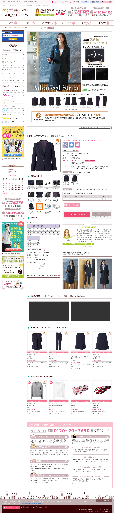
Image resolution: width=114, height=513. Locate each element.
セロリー (9, 95)
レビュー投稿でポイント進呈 (91, 477)
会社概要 (4, 501)
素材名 (29, 255)
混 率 (29, 257)
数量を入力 (67, 189)
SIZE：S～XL (31, 413)
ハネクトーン (10, 122)
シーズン (29, 253)
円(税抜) (33, 360)
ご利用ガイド (75, 2)
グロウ (8, 110)
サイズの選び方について (36, 249)
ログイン (85, 2)
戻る (50, 28)
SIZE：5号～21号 (32, 366)
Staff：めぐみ (66, 240)
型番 (30, 136)
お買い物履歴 (96, 2)
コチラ (106, 461)
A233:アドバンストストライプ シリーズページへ (94, 128)
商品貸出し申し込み (101, 213)
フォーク (9, 106)
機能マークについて (70, 150)
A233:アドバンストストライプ (79, 154)
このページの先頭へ (104, 500)
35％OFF (90, 160)
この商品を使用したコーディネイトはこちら (76, 253)
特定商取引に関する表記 (64, 501)
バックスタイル (31, 262)
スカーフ (73, 405)
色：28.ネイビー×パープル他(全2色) (36, 363)
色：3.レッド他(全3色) (99, 411)
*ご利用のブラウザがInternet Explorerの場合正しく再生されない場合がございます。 (65, 296)
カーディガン (31, 405)
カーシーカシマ (11, 118)
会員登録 (65, 2)
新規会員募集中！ (90, 457)
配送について (42, 501)
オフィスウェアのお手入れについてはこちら (76, 244)
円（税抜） (77, 158)
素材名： (54, 136)
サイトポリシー (77, 501)
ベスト (29, 357)
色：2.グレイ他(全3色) (34, 411)
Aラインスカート (97, 357)
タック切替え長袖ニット (56, 405)
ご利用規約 (12, 501)
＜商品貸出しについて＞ (101, 216)
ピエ (7, 114)
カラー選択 (67, 172)
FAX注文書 (17, 503)
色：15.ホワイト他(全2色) (56, 411)
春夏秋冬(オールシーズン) (37, 352)
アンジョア (9, 101)
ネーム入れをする (74, 205)
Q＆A (85, 501)
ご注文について (31, 501)
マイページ (57, 2)
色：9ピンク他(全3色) (77, 411)
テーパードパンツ (54, 357)
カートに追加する (79, 214)
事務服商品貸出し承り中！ (11, 253)
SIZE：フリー (75, 413)
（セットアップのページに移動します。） (74, 254)
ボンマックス (10, 90)
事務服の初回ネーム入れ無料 (91, 467)
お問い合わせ (51, 501)
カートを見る (107, 2)
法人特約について (7, 503)
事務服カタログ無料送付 (91, 447)
